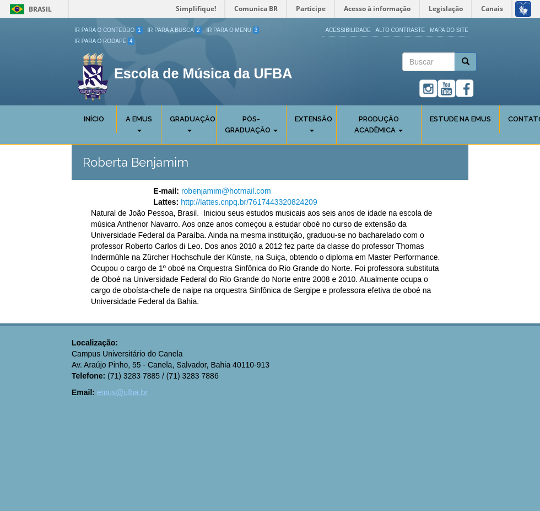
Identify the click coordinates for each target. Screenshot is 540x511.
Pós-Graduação (251, 124)
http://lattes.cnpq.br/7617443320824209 (249, 202)
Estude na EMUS (460, 119)
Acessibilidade (347, 30)
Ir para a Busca (175, 30)
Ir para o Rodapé (104, 41)
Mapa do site (449, 30)
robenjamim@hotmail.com (226, 191)
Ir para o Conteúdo (108, 30)
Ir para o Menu (233, 30)
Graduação (192, 123)
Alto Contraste (400, 30)
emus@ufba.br (122, 392)
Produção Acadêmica (378, 124)
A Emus (139, 123)
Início (94, 119)
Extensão (313, 123)
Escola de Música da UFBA (203, 73)
